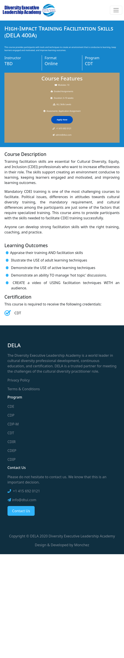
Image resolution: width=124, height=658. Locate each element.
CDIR (12, 441)
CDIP (12, 459)
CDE (11, 406)
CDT (11, 432)
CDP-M (13, 424)
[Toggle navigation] (116, 10)
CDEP (12, 450)
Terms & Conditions (24, 389)
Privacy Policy (19, 380)
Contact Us (21, 510)
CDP (11, 415)
